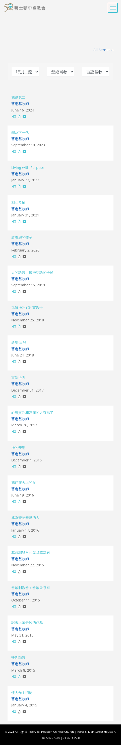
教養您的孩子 (21, 237)
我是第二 (18, 97)
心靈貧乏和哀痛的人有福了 (32, 412)
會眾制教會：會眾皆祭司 (30, 587)
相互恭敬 (18, 202)
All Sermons (103, 49)
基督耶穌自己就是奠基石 (30, 552)
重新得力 (18, 377)
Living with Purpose (27, 167)
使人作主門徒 (21, 692)
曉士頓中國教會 (30, 8)
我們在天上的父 (23, 482)
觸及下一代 (20, 132)
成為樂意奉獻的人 (25, 517)
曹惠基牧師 (20, 103)
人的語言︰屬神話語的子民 (32, 272)
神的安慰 (18, 447)
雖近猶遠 (18, 657)
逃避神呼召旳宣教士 (27, 307)
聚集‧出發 (18, 342)
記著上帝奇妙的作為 (27, 622)
